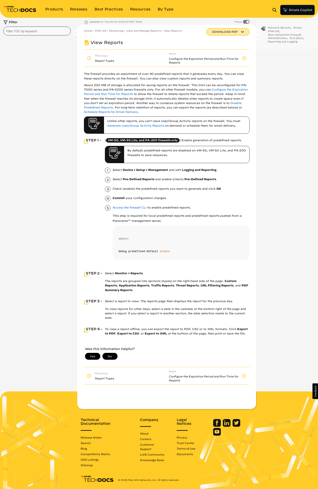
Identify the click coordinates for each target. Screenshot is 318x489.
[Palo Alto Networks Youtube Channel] (217, 434)
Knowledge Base (152, 460)
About (144, 433)
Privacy (182, 437)
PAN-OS (100, 30)
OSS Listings (90, 459)
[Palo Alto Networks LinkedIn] (227, 425)
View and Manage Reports (144, 30)
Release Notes (91, 437)
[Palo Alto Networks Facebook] (217, 425)
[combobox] (37, 31)
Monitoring (116, 30)
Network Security (279, 30)
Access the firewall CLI (130, 207)
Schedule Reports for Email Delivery (111, 112)
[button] (315, 391)
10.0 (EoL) (296, 40)
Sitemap (87, 465)
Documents (185, 454)
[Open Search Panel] (276, 10)
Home (88, 30)
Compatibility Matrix (95, 454)
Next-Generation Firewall (284, 37)
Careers (145, 439)
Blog (84, 448)
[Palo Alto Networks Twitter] (236, 425)
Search (86, 443)
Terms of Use (186, 448)
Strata (297, 30)
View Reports (173, 30)
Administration (277, 40)
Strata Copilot (297, 10)
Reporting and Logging (282, 44)
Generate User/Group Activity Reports (135, 125)
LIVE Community (152, 454)
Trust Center (185, 443)
